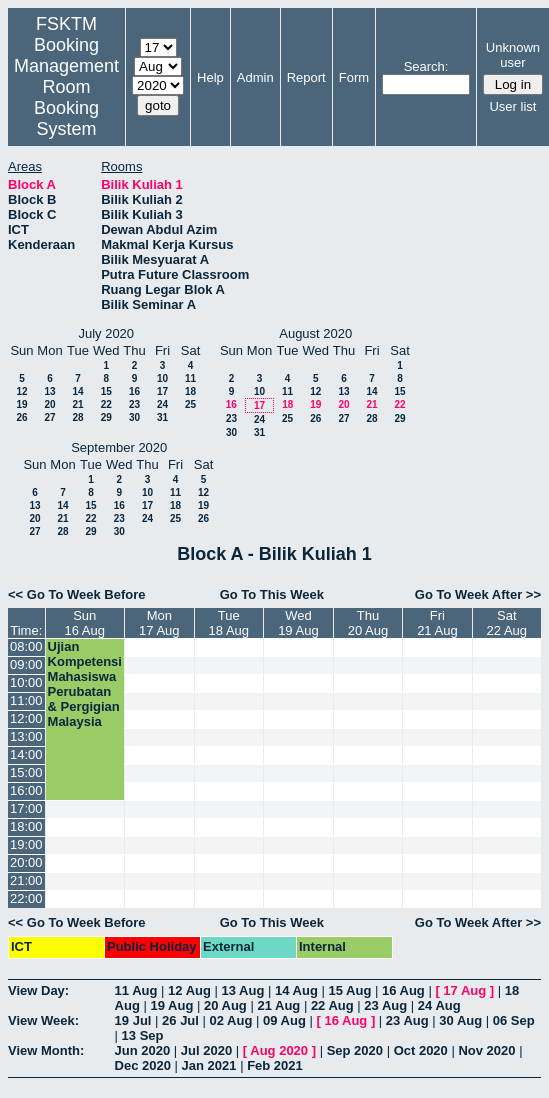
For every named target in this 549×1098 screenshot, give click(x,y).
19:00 (26, 844)
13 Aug (243, 990)
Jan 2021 (209, 1065)
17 (162, 391)
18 (190, 391)
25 (190, 404)
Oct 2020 (421, 1050)
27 (49, 417)
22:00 (26, 898)
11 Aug (136, 990)
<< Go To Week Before (77, 594)
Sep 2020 (355, 1050)
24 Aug (439, 1005)
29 (106, 417)
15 (106, 391)
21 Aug (278, 1005)
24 (162, 404)
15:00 (26, 772)
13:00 (26, 736)
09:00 (26, 664)
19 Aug (171, 1005)
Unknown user (513, 55)
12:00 (26, 718)
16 (134, 391)
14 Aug (296, 990)
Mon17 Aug (159, 623)
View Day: (38, 990)
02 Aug (231, 1020)
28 (77, 417)
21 (77, 404)
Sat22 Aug (507, 623)
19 (21, 404)
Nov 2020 (486, 1050)
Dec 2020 (143, 1065)
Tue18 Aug (229, 623)
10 (162, 378)
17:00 (26, 808)
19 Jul (133, 1020)
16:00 (26, 790)
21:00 (26, 880)
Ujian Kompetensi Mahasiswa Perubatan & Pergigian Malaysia (85, 684)
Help (210, 77)
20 (49, 404)
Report (306, 77)
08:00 (26, 646)
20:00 (26, 862)
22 (106, 404)
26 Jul (180, 1020)
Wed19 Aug (298, 623)
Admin (255, 77)
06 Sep (514, 1020)
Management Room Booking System (66, 97)
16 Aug (403, 990)
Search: (426, 66)
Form (354, 77)
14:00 (26, 754)
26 (21, 417)
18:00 (26, 826)
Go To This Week (272, 594)
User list (512, 106)
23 (134, 404)
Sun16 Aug (85, 623)
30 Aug (460, 1020)
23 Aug (385, 1005)
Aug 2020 (279, 1050)
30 (134, 417)
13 (49, 391)
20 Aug (225, 1005)
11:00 (26, 700)
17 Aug (464, 990)
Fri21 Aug (437, 623)
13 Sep (143, 1035)
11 (190, 378)
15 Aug (349, 990)
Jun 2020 (143, 1050)
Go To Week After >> (478, 594)
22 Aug (332, 1005)
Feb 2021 (275, 1065)
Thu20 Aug (368, 623)
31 (162, 417)
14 (77, 391)
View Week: (43, 1020)
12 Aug (189, 990)
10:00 (26, 682)
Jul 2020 (206, 1050)
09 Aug (284, 1020)
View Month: (46, 1050)
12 (21, 391)
